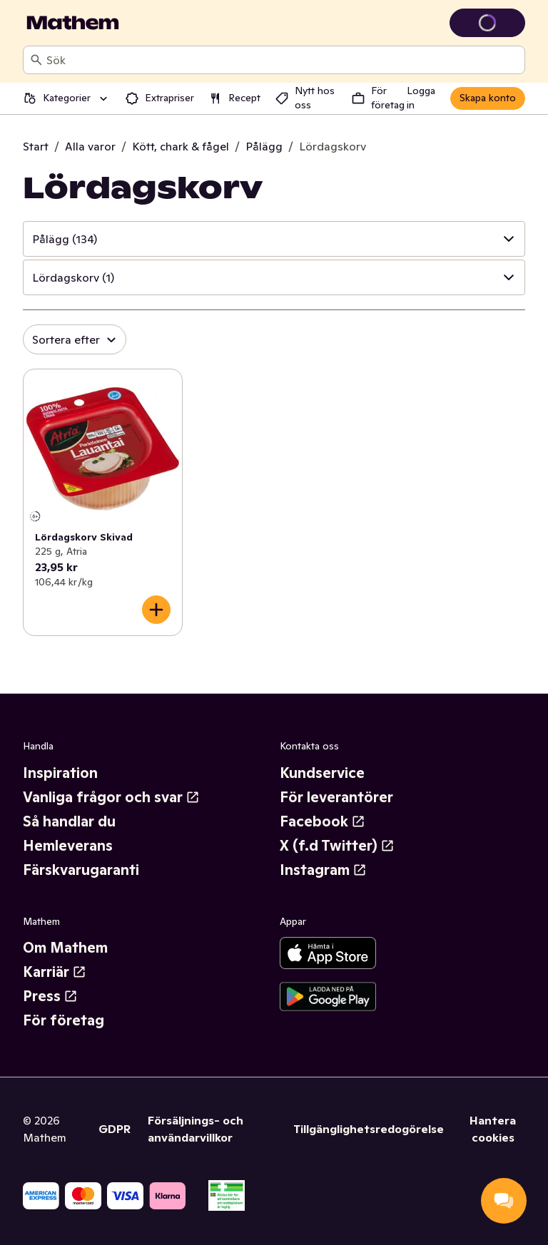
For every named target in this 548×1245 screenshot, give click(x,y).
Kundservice (322, 773)
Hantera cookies (493, 1128)
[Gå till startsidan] (73, 23)
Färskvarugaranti (81, 870)
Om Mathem (65, 947)
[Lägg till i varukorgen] (156, 609)
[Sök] (36, 60)
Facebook (322, 821)
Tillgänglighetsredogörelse (368, 1129)
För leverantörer (336, 797)
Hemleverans (68, 845)
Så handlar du (69, 821)
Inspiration (60, 773)
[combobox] (282, 59)
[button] (274, 239)
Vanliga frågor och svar (111, 797)
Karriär (54, 972)
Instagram (323, 870)
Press (50, 996)
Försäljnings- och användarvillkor (195, 1128)
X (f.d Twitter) (337, 845)
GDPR (114, 1129)
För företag (63, 1020)
